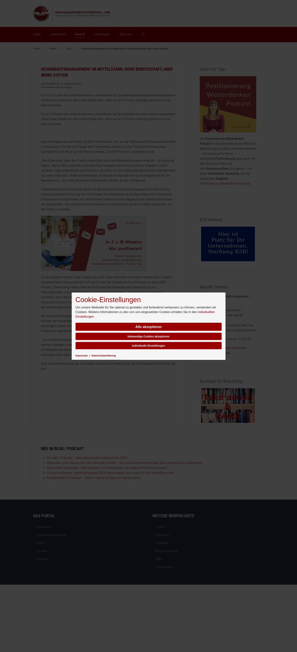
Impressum (82, 355)
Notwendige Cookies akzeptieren (148, 336)
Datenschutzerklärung (104, 355)
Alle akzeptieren (148, 327)
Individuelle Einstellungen (148, 345)
